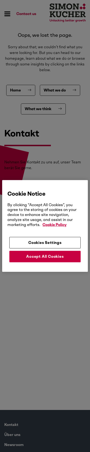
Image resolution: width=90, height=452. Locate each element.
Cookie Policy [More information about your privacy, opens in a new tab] (54, 224)
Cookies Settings (45, 242)
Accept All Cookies (45, 256)
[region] (45, 226)
